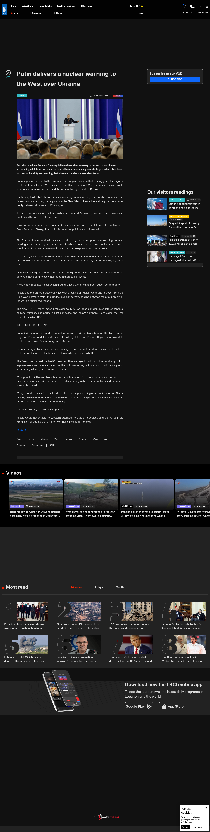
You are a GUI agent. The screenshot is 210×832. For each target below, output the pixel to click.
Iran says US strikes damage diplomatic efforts (185, 258)
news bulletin (45, 6)
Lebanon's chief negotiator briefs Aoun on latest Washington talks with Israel (181, 626)
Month (120, 587)
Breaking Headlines (66, 6)
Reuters (21, 430)
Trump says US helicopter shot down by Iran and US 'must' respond (130, 659)
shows (57, 13)
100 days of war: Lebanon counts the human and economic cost (129, 626)
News (13, 6)
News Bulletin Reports (179, 216)
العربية (141, 13)
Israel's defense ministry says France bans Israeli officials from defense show (185, 242)
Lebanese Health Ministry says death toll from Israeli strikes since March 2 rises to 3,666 (24, 659)
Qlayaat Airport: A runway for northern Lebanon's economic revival (184, 225)
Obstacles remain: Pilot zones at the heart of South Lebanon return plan (78, 626)
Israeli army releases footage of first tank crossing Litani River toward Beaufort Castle (90, 514)
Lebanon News (17, 506)
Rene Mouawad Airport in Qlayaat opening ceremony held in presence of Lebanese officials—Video (35, 514)
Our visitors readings (170, 192)
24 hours (76, 587)
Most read (17, 587)
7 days (99, 587)
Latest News (27, 6)
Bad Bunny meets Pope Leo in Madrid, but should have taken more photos (183, 659)
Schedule (35, 13)
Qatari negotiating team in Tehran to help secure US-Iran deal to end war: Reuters (184, 206)
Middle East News (177, 200)
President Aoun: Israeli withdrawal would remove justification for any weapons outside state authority (24, 626)
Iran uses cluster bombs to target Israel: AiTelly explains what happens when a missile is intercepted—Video (145, 514)
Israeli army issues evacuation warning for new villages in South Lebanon (76, 659)
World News (174, 236)
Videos (14, 473)
